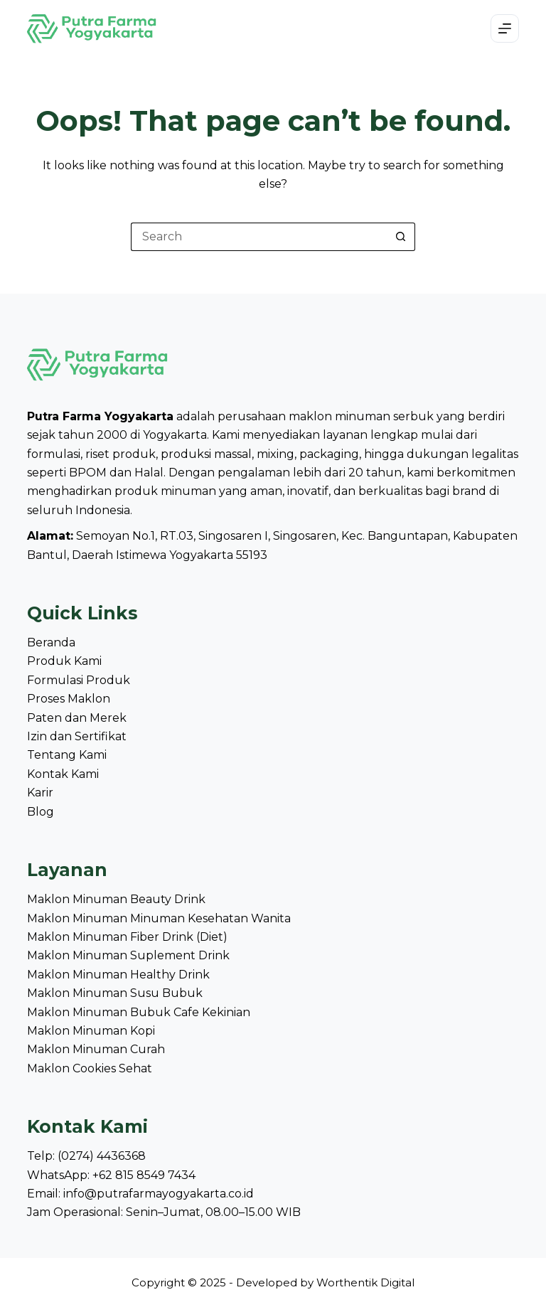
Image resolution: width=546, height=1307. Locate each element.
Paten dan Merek (77, 718)
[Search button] (401, 237)
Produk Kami (64, 661)
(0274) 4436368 (102, 1156)
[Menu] (505, 28)
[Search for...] (259, 237)
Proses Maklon (68, 698)
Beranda (51, 642)
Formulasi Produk (78, 680)
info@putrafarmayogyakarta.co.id (158, 1193)
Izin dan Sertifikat (77, 736)
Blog (40, 811)
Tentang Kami (67, 755)
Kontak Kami (63, 774)
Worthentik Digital (365, 1282)
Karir (40, 792)
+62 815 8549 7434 (144, 1175)
